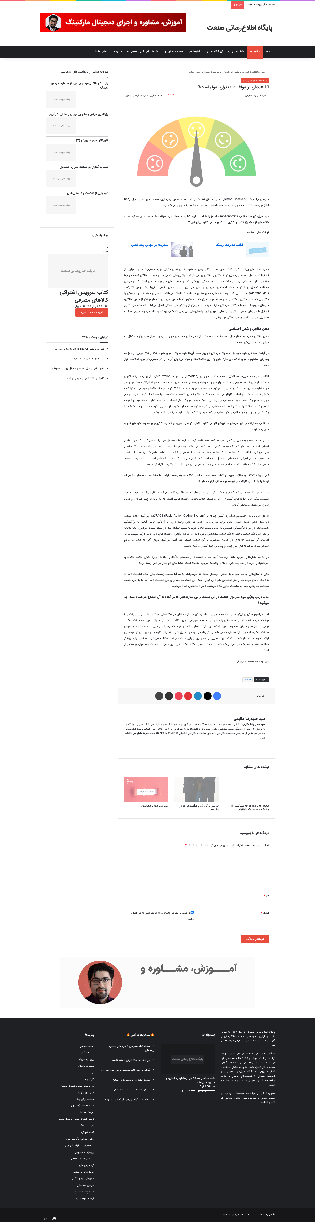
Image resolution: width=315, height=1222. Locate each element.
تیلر (92, 1072)
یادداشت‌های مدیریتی (247, 72)
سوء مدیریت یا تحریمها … (154, 806)
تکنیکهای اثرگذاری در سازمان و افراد (85, 378)
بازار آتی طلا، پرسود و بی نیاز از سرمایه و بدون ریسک (79, 85)
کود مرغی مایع (86, 1165)
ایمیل (265, 913)
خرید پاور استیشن (84, 1192)
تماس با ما (101, 51)
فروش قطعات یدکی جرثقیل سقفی (76, 1119)
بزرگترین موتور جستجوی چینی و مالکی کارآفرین (78, 114)
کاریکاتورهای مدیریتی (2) (92, 140)
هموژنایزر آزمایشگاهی (82, 1178)
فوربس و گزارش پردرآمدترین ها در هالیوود (199, 808)
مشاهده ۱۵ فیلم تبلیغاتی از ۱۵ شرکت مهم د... (126, 1099)
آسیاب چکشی (86, 1046)
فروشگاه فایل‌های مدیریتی (240, 1071)
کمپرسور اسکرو (86, 1125)
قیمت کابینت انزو (85, 1198)
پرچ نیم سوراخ (86, 1059)
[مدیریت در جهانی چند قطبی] (182, 249)
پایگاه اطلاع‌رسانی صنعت (261, 1032)
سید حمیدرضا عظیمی (255, 95)
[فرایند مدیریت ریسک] (257, 249)
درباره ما (117, 51)
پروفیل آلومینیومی (84, 1152)
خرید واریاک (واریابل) (82, 1106)
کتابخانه (195, 51)
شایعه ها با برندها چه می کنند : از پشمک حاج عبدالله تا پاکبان (250, 808)
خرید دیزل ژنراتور (84, 1092)
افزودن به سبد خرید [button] (91, 312)
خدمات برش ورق (85, 1099)
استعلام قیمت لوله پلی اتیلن (79, 1145)
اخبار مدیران (237, 51)
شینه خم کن (87, 1132)
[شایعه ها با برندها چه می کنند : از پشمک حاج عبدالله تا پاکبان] (247, 789)
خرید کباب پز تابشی (83, 1172)
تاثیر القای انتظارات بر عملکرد (89, 359)
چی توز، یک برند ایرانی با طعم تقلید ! (131, 1060)
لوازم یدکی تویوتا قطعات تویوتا (77, 1086)
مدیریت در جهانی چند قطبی (149, 244)
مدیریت (247, 679)
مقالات (256, 51)
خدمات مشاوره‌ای (173, 51)
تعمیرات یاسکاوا (86, 1066)
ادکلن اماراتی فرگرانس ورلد (79, 1139)
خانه (268, 51)
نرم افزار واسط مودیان (82, 1159)
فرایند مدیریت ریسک (229, 244)
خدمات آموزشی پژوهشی (144, 51)
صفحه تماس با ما (264, 1098)
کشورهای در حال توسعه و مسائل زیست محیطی (78, 368)
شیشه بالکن (87, 1053)
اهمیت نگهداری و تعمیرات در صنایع (131, 1080)
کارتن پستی (87, 1079)
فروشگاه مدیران (214, 51)
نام (266, 896)
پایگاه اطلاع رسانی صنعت (236, 1215)
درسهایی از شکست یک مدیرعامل (87, 193)
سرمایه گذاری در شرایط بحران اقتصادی (84, 167)
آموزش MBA (87, 1112)
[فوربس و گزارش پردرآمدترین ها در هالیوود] (196, 789)
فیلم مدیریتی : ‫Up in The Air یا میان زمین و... (79, 349)
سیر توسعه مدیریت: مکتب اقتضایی (132, 1090)
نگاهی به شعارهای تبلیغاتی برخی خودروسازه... (126, 1070)
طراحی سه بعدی (85, 1185)
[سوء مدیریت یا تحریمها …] (146, 789)
